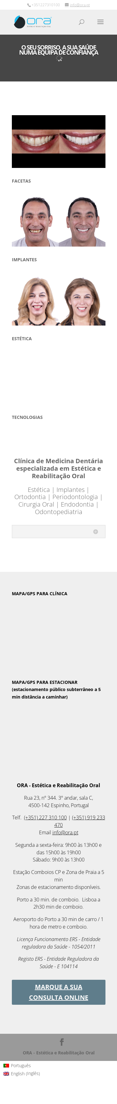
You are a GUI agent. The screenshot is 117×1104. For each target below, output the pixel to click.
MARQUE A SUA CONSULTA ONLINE (58, 992)
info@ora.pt (65, 832)
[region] (58, 141)
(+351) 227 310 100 (45, 817)
